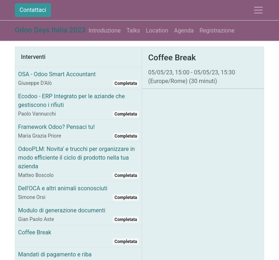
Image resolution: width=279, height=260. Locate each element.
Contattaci (33, 9)
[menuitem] (105, 30)
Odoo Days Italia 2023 (50, 30)
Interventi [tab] (33, 56)
